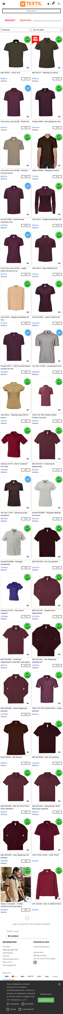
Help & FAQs (7, 962)
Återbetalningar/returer (11, 959)
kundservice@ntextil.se (41, 947)
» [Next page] (35, 918)
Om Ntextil (6, 947)
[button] (48, 4)
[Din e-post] (27, 931)
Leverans (6, 956)
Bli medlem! (13, 936)
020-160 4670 (38, 952)
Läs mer (24, 1000)
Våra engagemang (9, 965)
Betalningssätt (8, 953)
